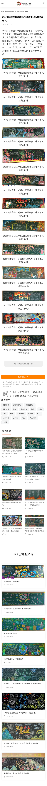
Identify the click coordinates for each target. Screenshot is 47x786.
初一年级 (20, 413)
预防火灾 (6, 409)
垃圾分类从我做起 (11, 633)
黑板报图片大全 (23, 3)
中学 (40, 409)
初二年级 (6, 418)
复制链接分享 (23, 377)
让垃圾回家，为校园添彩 (14, 659)
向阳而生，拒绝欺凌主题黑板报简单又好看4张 (22, 684)
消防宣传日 (17, 405)
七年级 (30, 413)
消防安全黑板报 (22, 11)
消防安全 (6, 405)
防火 (15, 409)
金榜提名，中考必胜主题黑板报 (16, 773)
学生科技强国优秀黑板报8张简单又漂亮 (24, 396)
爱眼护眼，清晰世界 (12, 581)
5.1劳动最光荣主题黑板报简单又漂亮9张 (20, 713)
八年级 (15, 418)
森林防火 (24, 409)
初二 (38, 413)
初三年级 (33, 418)
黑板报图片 (10, 11)
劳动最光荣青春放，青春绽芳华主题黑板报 (21, 743)
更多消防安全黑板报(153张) (23, 364)
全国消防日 (29, 405)
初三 (23, 418)
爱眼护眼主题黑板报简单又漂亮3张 (18, 609)
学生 (32, 409)
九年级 (5, 422)
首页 (2, 11)
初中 (4, 413)
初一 (11, 413)
